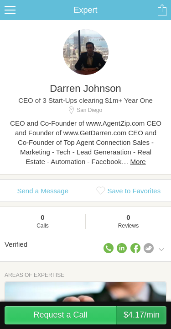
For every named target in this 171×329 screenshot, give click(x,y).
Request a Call (99, 315)
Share (162, 10)
